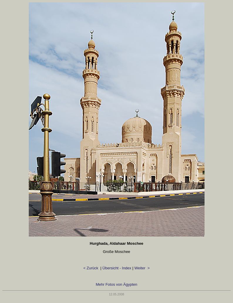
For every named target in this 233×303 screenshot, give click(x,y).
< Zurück (91, 268)
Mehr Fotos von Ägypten (116, 284)
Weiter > (142, 268)
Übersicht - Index (116, 268)
